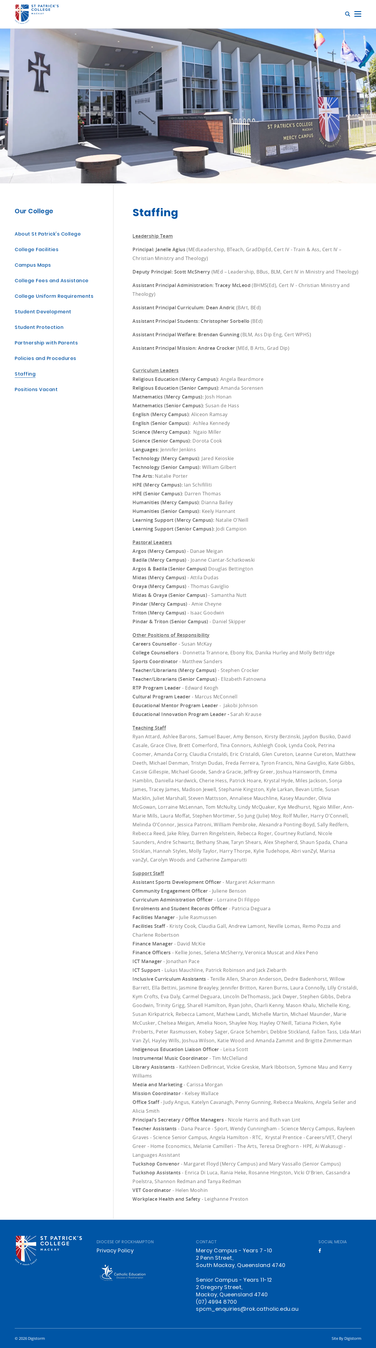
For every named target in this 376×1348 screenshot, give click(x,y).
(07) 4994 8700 (216, 1302)
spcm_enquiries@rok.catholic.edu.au (247, 1309)
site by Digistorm (346, 1338)
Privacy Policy (115, 1251)
